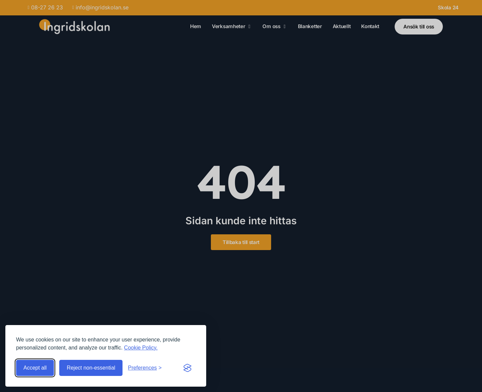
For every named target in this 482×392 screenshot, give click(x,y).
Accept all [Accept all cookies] (35, 368)
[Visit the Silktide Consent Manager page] (187, 368)
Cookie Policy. (141, 347)
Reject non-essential (91, 368)
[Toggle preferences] (145, 368)
